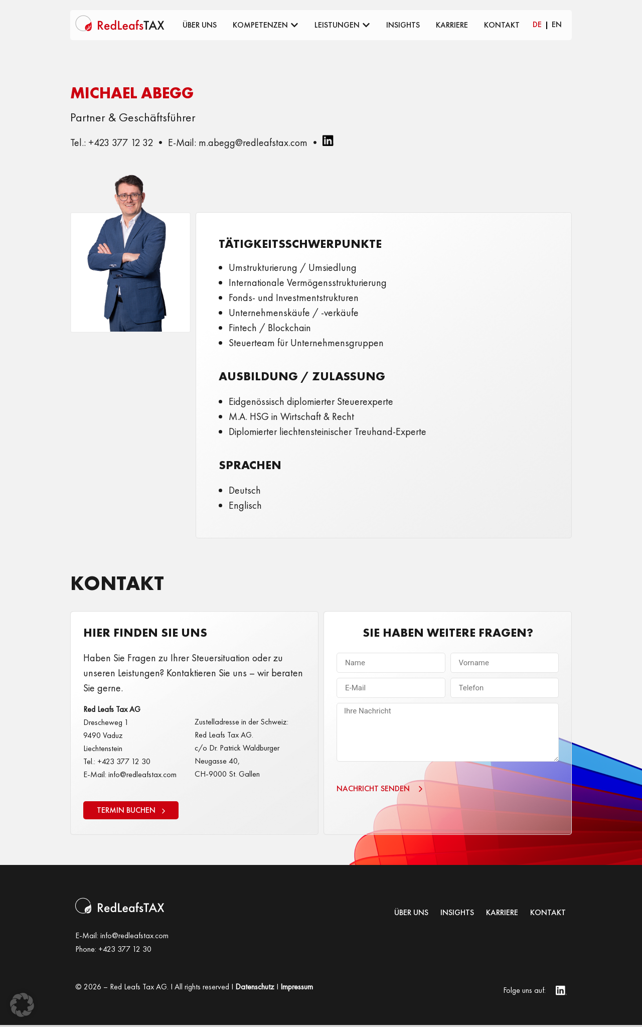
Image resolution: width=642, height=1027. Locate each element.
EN (557, 24)
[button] (22, 1005)
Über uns (411, 915)
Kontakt (548, 915)
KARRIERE (502, 915)
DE (537, 24)
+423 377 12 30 (124, 951)
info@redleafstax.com (134, 937)
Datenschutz (254, 988)
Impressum (296, 988)
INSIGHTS (457, 915)
